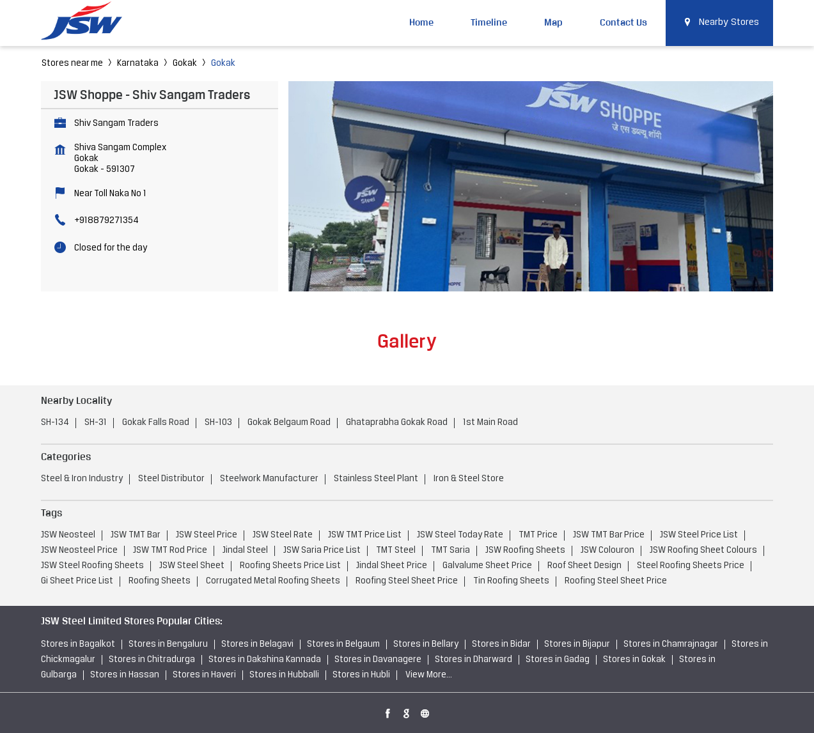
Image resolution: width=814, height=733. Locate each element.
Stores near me (72, 63)
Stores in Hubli (361, 675)
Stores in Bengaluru (168, 644)
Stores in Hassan (124, 675)
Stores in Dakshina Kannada (264, 660)
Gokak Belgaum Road (289, 423)
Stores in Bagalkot (78, 644)
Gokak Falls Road (155, 423)
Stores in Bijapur (577, 644)
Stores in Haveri (204, 675)
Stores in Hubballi (284, 675)
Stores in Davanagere (377, 660)
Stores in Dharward (473, 660)
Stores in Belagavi (257, 644)
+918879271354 (106, 221)
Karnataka (138, 63)
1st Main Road (490, 423)
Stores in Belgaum (343, 644)
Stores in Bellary (425, 644)
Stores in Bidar (501, 644)
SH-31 (95, 423)
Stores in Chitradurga (152, 660)
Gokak (185, 63)
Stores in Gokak (634, 660)
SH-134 (55, 423)
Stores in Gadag (558, 660)
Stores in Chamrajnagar (670, 644)
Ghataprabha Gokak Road (397, 423)
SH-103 (218, 423)
